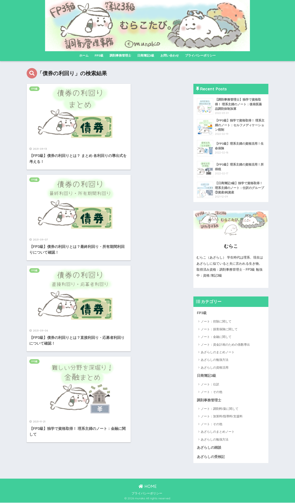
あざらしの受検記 (211, 457)
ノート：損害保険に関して (219, 329)
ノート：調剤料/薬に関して (219, 409)
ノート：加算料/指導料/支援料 (221, 416)
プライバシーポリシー (200, 55)
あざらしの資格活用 (214, 367)
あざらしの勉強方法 (214, 360)
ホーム (83, 55)
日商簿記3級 (145, 55)
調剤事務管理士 (120, 55)
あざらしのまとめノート (218, 352)
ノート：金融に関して (216, 336)
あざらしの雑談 (209, 448)
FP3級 (99, 55)
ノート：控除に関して (216, 321)
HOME (147, 486)
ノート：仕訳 (210, 384)
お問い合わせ (169, 55)
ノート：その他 (211, 392)
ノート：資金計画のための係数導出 (225, 344)
